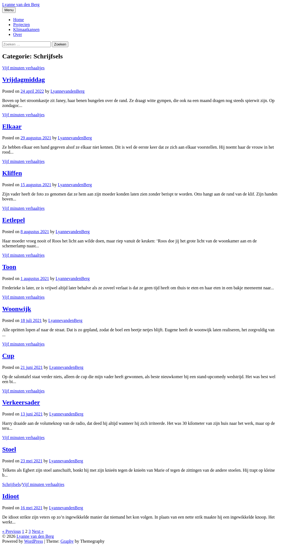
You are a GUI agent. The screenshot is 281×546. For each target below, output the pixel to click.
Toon (9, 266)
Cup (8, 355)
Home (18, 19)
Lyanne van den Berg (21, 4)
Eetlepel (13, 220)
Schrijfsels (11, 484)
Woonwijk (16, 308)
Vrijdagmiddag (23, 79)
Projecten (21, 24)
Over (17, 34)
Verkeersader (21, 402)
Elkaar (12, 126)
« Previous (11, 531)
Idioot (10, 496)
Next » (38, 531)
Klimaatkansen (26, 29)
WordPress (33, 541)
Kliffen (12, 173)
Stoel (9, 449)
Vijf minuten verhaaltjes (23, 68)
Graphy (67, 541)
